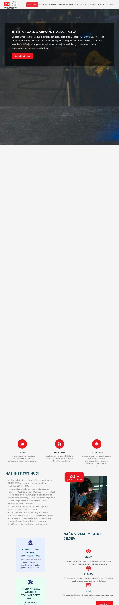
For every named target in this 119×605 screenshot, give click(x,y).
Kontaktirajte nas (22, 56)
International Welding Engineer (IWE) (30, 552)
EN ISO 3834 (59, 452)
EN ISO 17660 (96, 452)
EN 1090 (22, 452)
